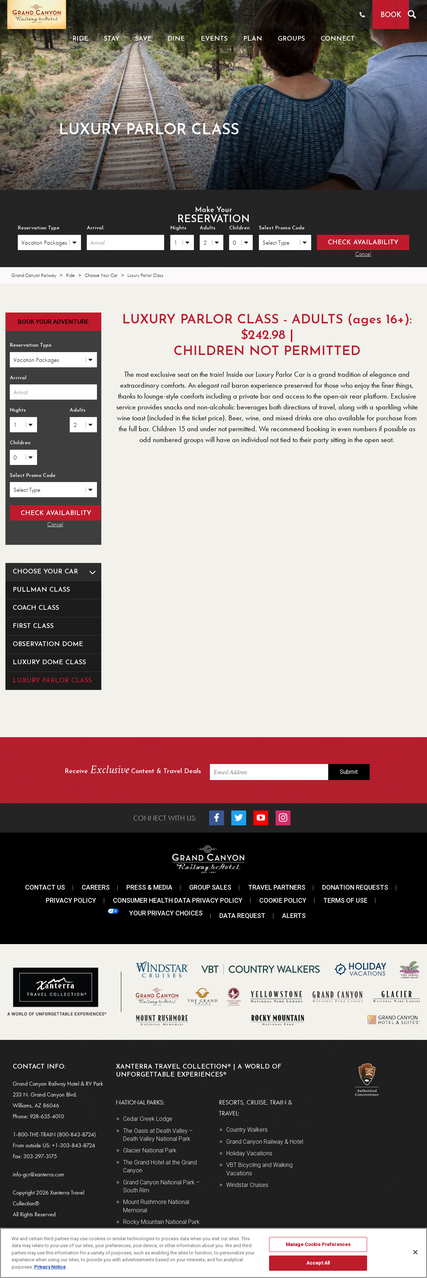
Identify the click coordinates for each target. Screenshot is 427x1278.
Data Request (242, 915)
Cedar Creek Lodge (147, 1118)
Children (239, 228)
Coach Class (36, 607)
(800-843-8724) (76, 1133)
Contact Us (45, 886)
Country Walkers (247, 1129)
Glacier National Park (149, 1149)
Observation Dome (48, 643)
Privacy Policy (71, 899)
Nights (178, 228)
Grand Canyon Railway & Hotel (264, 1140)
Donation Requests (355, 886)
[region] (213, 1253)
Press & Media (149, 886)
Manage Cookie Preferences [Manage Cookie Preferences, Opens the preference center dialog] (318, 1244)
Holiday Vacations (249, 1152)
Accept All (318, 1263)
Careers (96, 886)
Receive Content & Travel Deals (133, 769)
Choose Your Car (57, 571)
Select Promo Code (282, 228)
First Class (33, 625)
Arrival (95, 228)
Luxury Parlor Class (52, 680)
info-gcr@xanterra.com (38, 1173)
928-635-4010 (47, 1115)
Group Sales (210, 886)
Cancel (363, 254)
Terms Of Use (345, 899)
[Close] (415, 1252)
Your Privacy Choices (155, 912)
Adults (207, 228)
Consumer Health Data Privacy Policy (178, 899)
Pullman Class (41, 589)
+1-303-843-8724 (73, 1144)
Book (375, 15)
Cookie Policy (282, 899)
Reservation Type (39, 228)
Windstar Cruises (247, 1184)
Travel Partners (276, 886)
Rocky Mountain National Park (161, 1221)
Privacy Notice (50, 1267)
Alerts (294, 915)
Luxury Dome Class (49, 661)
